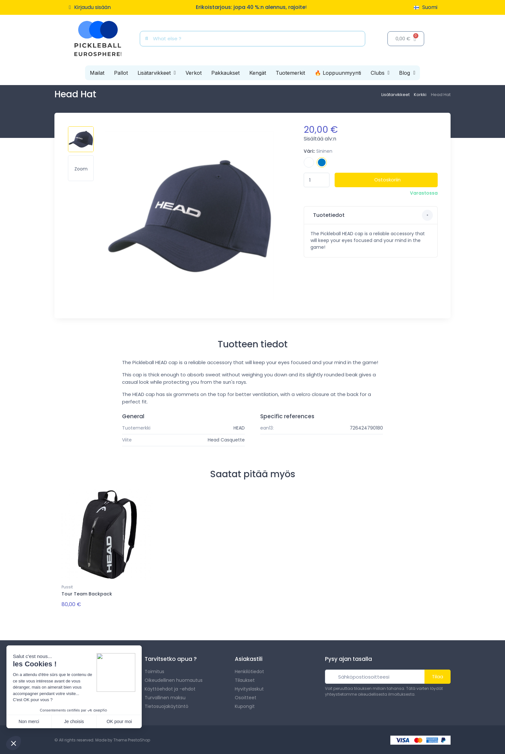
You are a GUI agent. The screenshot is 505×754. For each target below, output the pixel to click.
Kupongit (245, 705)
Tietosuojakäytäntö (166, 705)
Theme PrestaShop (131, 739)
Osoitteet (245, 696)
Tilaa (437, 675)
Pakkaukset (225, 73)
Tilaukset (245, 679)
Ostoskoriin (387, 179)
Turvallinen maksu (165, 696)
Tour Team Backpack (87, 594)
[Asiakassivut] (89, 7)
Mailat (97, 73)
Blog (407, 73)
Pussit (67, 587)
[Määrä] (316, 180)
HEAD (239, 428)
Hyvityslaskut (249, 688)
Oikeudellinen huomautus (174, 679)
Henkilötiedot (249, 670)
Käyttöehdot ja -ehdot (170, 688)
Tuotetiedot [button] (372, 215)
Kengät (257, 73)
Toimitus (154, 670)
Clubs (380, 73)
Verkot (194, 73)
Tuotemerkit (290, 73)
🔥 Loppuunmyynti (338, 73)
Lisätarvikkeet (157, 73)
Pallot (121, 73)
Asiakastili (248, 658)
